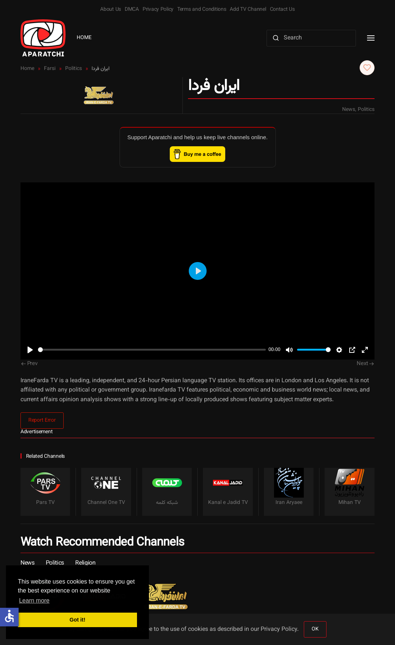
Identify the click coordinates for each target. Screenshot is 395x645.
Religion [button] (85, 563)
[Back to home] (43, 38)
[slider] (152, 349)
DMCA (132, 10)
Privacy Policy (158, 10)
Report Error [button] (42, 420)
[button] (371, 38)
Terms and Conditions (201, 10)
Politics (366, 110)
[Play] (30, 350)
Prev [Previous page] (29, 364)
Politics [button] (55, 563)
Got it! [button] (77, 620)
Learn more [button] (34, 600)
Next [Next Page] (365, 364)
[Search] (311, 38)
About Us (110, 10)
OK (315, 629)
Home (84, 38)
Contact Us (282, 10)
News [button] (27, 563)
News (348, 110)
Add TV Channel (248, 10)
